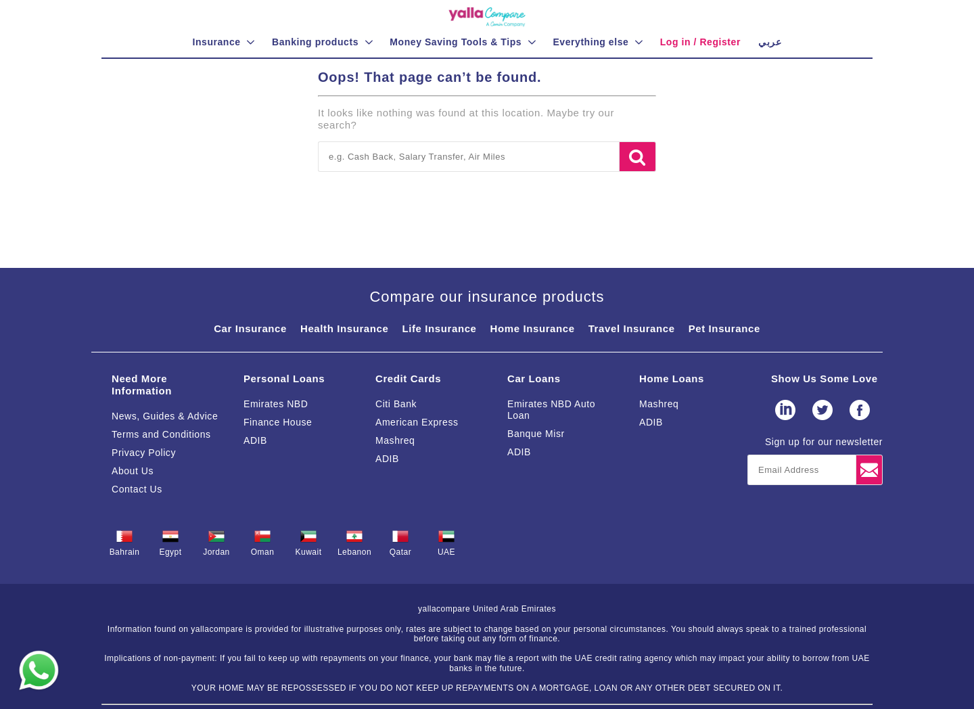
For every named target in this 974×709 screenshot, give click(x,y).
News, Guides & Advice (165, 416)
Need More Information (142, 384)
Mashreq (395, 440)
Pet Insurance (724, 328)
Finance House (278, 422)
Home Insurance (532, 328)
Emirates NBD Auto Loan (551, 409)
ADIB (255, 440)
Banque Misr (536, 433)
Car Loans (534, 378)
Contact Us (137, 489)
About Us (133, 470)
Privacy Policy (144, 452)
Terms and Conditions (161, 434)
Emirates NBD (276, 403)
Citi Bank (396, 403)
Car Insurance (250, 328)
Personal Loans (284, 378)
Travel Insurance (631, 328)
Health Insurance (344, 328)
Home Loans (671, 378)
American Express (417, 422)
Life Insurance (439, 328)
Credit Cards (408, 378)
